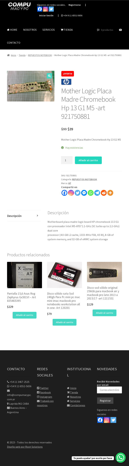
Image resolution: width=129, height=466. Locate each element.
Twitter (44, 388)
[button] (49, 76)
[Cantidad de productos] (67, 160)
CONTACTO (13, 42)
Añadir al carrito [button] (24, 315)
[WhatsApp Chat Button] (121, 458)
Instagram (46, 396)
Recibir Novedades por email (109, 386)
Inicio (13, 55)
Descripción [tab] (14, 216)
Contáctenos (77, 405)
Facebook (45, 392)
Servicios (75, 401)
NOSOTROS (30, 29)
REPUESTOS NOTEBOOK (40, 55)
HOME (12, 29)
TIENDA (67, 29)
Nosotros (75, 396)
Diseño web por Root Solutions (25, 446)
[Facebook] (100, 420)
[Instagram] (107, 420)
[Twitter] (113, 420)
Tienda (22, 55)
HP (69, 183)
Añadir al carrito (88, 160)
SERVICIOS (48, 29)
